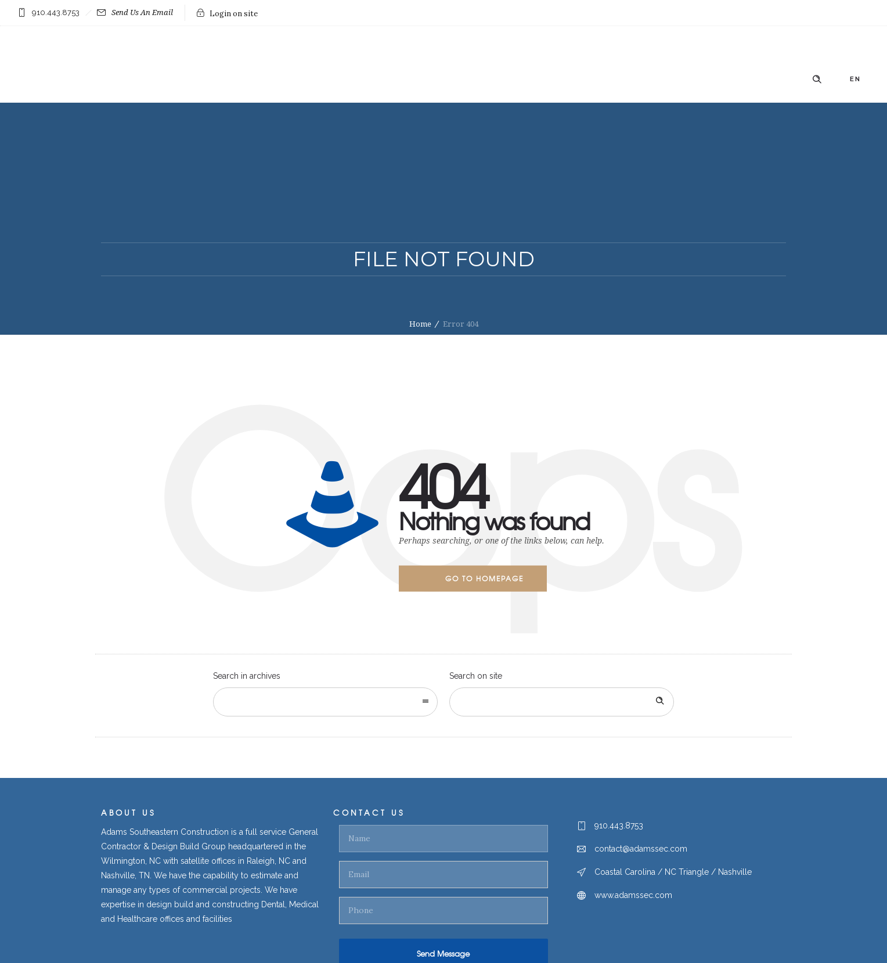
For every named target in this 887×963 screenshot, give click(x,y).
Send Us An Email (135, 12)
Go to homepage (484, 578)
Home (420, 324)
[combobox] (325, 701)
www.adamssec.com (633, 895)
